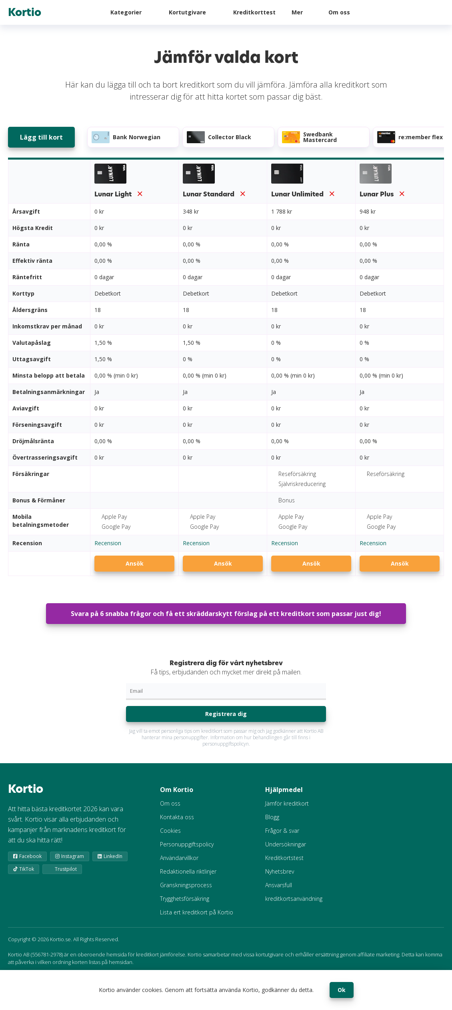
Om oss (339, 12)
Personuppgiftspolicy (187, 844)
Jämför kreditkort (287, 803)
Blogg (272, 817)
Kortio (24, 12)
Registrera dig (226, 714)
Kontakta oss (177, 817)
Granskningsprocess (186, 885)
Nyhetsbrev (279, 871)
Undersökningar (285, 844)
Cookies (170, 830)
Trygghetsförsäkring (184, 898)
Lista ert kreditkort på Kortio (196, 912)
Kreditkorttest (254, 12)
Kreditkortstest (284, 858)
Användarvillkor (179, 858)
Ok (342, 990)
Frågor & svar (282, 830)
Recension (107, 543)
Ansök (135, 563)
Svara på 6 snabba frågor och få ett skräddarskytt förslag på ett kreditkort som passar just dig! (226, 613)
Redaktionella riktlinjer (188, 871)
